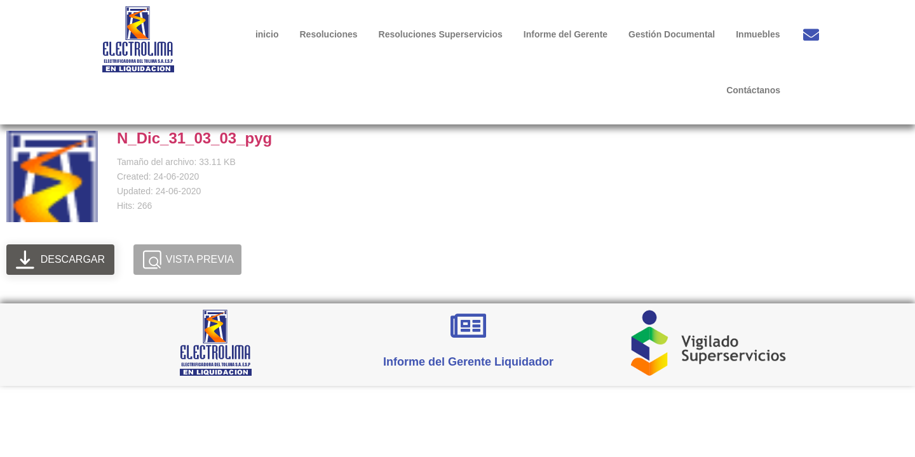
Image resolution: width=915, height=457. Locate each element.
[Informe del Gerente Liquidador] (468, 325)
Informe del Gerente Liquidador (468, 361)
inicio (267, 34)
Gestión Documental (671, 34)
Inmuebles (758, 34)
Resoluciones (328, 34)
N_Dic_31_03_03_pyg (194, 138)
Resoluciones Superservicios (441, 34)
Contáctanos (753, 90)
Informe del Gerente (565, 34)
